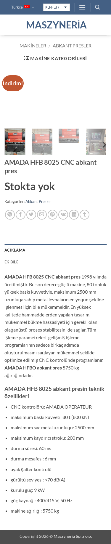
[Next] (103, 145)
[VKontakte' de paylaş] (63, 215)
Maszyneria (55, 25)
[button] (82, 7)
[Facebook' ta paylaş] (20, 215)
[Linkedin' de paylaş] (74, 215)
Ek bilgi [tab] (12, 262)
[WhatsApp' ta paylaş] (10, 215)
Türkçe (22, 7)
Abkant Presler (72, 45)
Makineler (33, 45)
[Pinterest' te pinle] (52, 215)
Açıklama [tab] (14, 250)
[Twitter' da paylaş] (31, 215)
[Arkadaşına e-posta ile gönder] (42, 215)
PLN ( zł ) (52, 7)
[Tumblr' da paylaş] (84, 215)
